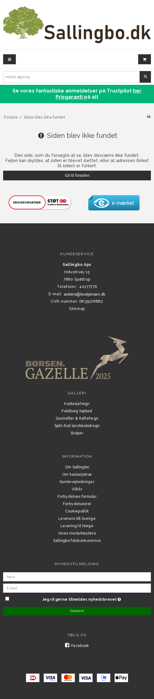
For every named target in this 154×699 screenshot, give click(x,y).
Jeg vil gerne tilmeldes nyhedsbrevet (96, 598)
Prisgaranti (69, 97)
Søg (145, 76)
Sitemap (77, 309)
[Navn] (77, 576)
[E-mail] (77, 587)
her (137, 91)
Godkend (77, 611)
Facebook (77, 646)
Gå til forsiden (77, 175)
